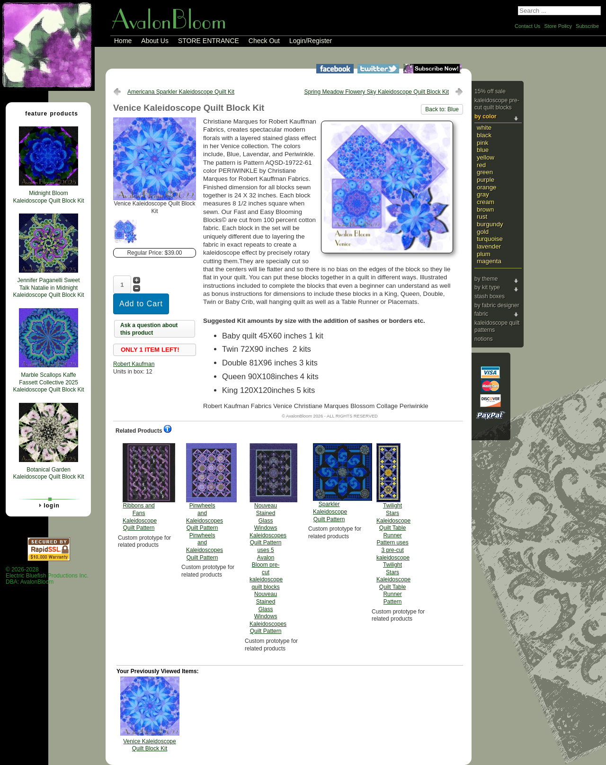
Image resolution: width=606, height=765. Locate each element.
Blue (483, 149)
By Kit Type (487, 287)
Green (485, 172)
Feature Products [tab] (48, 113)
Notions (483, 339)
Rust (482, 216)
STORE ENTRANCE (208, 40)
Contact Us (527, 26)
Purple (485, 179)
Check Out (264, 40)
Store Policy (558, 26)
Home (123, 40)
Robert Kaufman (133, 364)
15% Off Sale (490, 91)
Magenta (489, 261)
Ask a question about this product (149, 329)
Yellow (485, 157)
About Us (155, 40)
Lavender (489, 246)
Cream (485, 201)
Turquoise (490, 238)
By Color (485, 116)
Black (484, 135)
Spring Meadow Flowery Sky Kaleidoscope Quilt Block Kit (376, 92)
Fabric (481, 314)
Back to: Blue (442, 109)
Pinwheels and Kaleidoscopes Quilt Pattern (204, 501)
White (484, 127)
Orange (487, 187)
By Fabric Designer (496, 305)
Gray (483, 194)
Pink (482, 142)
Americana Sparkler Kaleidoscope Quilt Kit (180, 92)
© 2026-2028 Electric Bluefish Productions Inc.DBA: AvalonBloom (47, 576)
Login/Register (310, 40)
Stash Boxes (489, 296)
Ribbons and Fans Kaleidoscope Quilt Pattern (140, 487)
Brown (485, 209)
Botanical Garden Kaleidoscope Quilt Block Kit (48, 473)
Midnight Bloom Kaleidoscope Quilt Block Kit (48, 197)
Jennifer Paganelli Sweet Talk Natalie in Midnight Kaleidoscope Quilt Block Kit (48, 287)
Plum (483, 254)
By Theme (486, 279)
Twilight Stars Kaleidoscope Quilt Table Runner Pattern (393, 524)
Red (481, 165)
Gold (483, 231)
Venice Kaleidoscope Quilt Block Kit (149, 745)
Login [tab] (48, 505)
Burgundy (490, 224)
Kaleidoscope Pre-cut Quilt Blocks (496, 104)
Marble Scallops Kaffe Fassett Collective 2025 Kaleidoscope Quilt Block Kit (48, 382)
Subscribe (587, 26)
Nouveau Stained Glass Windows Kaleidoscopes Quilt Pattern (268, 538)
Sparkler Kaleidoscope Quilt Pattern (330, 482)
